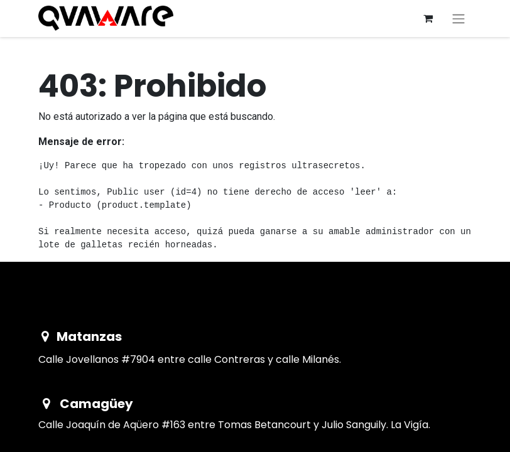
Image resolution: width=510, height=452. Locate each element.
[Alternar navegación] (458, 18)
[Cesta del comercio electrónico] (427, 18)
